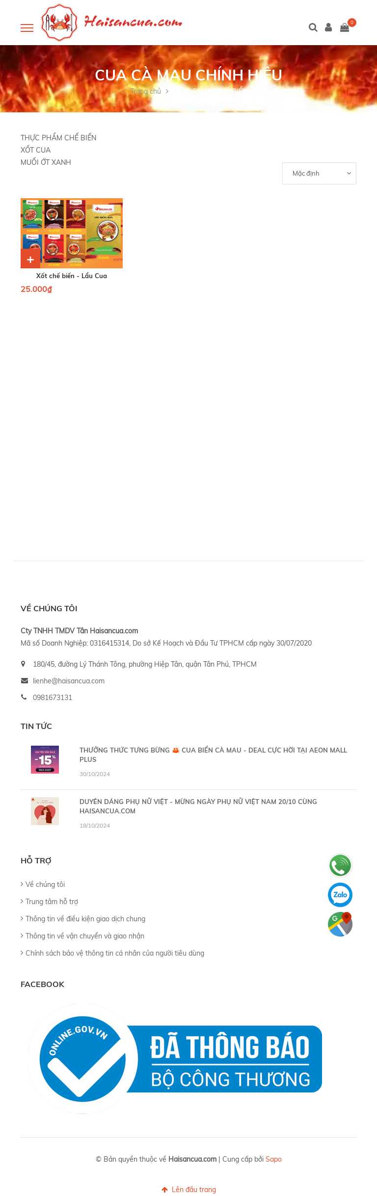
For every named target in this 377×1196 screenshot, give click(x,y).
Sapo (274, 1159)
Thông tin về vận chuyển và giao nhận (85, 936)
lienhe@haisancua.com (69, 680)
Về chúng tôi (45, 884)
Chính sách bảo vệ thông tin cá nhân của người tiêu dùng (115, 953)
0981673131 (52, 697)
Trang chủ (145, 91)
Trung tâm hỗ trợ (52, 901)
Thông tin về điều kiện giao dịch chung (85, 918)
